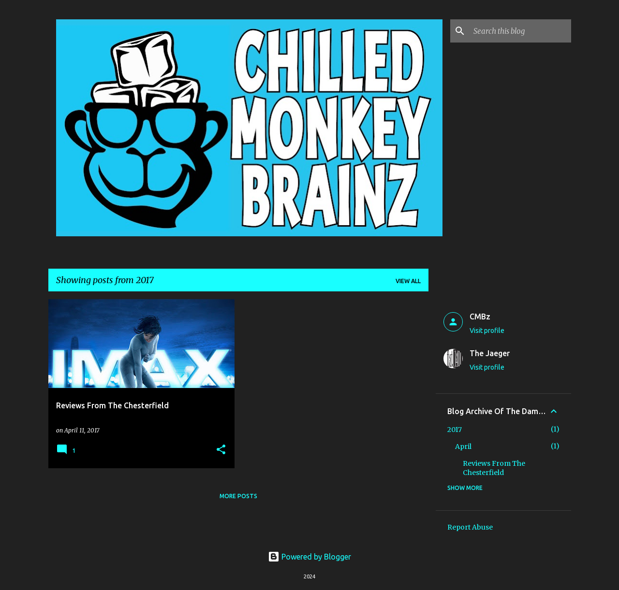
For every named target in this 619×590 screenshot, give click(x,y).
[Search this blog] (520, 31)
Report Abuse (470, 527)
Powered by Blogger (309, 556)
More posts (238, 496)
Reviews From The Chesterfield (494, 468)
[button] (221, 450)
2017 (454, 429)
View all (408, 281)
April (463, 446)
